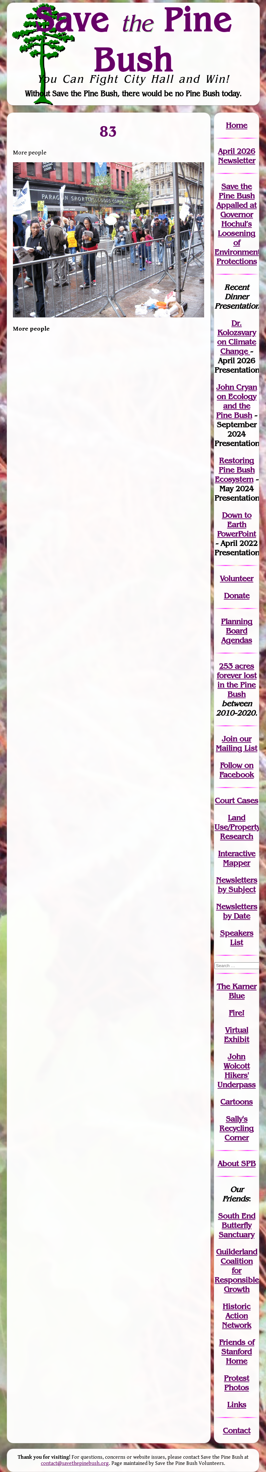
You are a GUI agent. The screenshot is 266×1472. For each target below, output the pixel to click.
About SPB (237, 1163)
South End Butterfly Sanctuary (236, 1225)
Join (229, 738)
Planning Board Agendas (236, 631)
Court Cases (236, 800)
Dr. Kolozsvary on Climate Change (236, 337)
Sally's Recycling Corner (236, 1128)
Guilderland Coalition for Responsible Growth (236, 1270)
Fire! (236, 1013)
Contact (236, 1430)
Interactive (236, 853)
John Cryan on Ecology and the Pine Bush (236, 401)
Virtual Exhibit (236, 1034)
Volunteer (236, 578)
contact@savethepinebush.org (75, 1463)
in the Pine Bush (237, 685)
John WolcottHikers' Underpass (236, 1070)
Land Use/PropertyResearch (237, 827)
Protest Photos (236, 1382)
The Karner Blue (237, 991)
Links (236, 1404)
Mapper (236, 863)
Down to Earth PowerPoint (236, 524)
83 (108, 131)
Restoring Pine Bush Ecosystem (235, 470)
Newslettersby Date (236, 911)
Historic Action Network (236, 1316)
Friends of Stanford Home (236, 1352)
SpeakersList (236, 937)
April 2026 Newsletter (236, 155)
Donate (236, 595)
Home (236, 125)
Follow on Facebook (236, 770)
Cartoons (236, 1101)
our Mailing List (236, 743)
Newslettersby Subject (236, 884)
